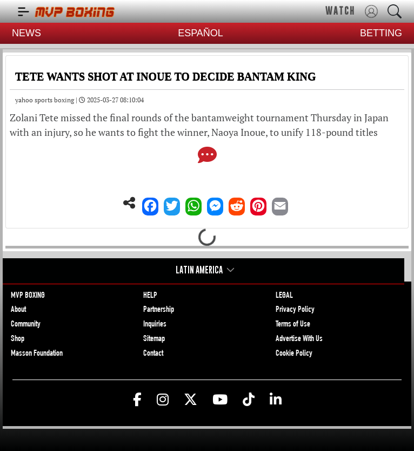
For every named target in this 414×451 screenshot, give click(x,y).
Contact (153, 354)
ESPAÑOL (200, 33)
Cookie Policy (294, 354)
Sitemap (154, 339)
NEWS (26, 33)
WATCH (340, 10)
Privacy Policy (295, 310)
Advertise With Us (299, 339)
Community (26, 325)
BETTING (381, 33)
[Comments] (207, 156)
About (18, 310)
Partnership (158, 310)
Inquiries (154, 325)
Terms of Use (293, 325)
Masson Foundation (37, 354)
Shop (17, 339)
